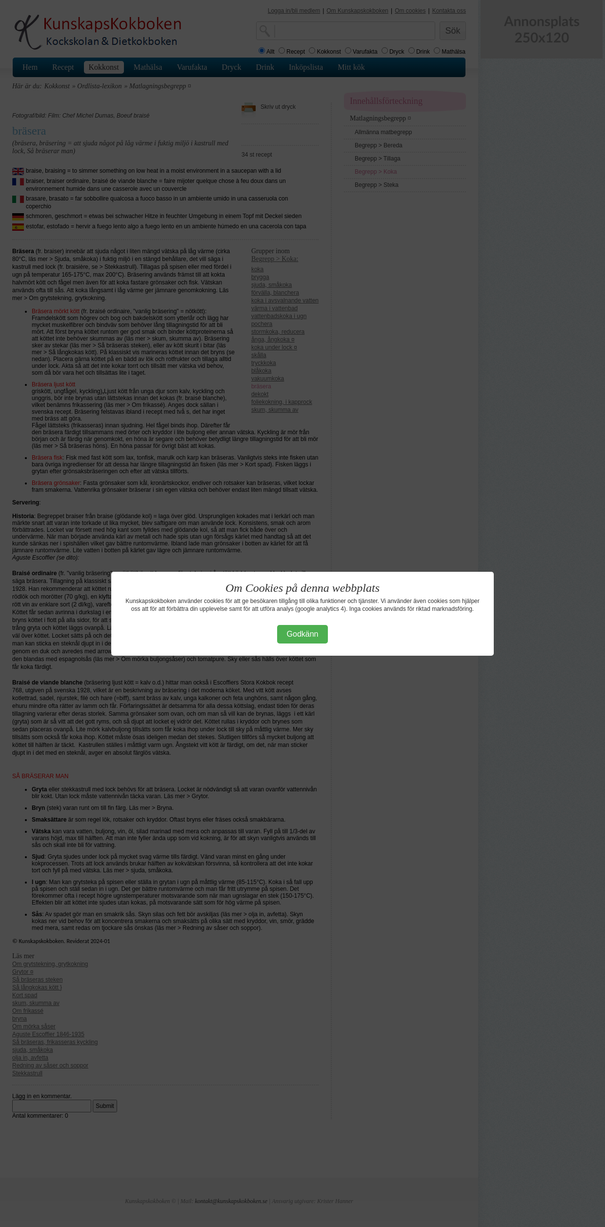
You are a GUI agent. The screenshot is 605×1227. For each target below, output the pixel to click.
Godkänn (303, 634)
